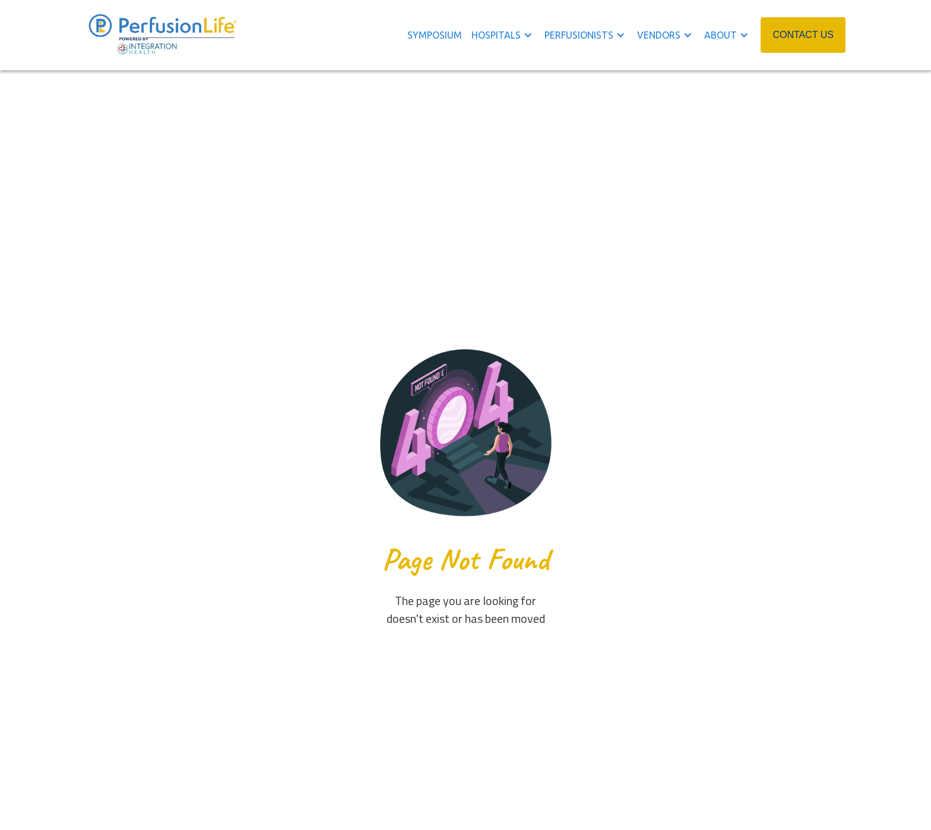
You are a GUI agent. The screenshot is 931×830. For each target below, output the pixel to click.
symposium (434, 35)
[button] (507, 35)
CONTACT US (803, 35)
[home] (163, 35)
